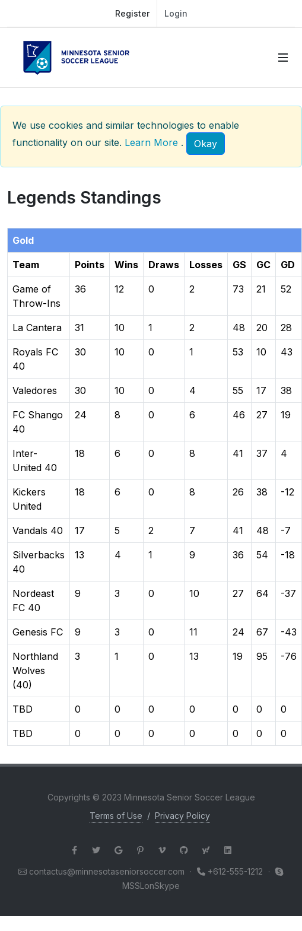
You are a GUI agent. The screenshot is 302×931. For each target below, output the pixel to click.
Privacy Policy (182, 816)
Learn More (151, 142)
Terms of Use (116, 816)
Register (132, 13)
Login (175, 13)
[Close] (205, 143)
